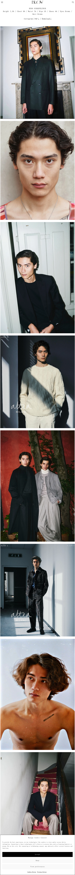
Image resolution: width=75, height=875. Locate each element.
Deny (37, 860)
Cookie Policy (31, 872)
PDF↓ (37, 19)
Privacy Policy (42, 872)
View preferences (37, 866)
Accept (37, 854)
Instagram (28, 19)
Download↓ (47, 19)
